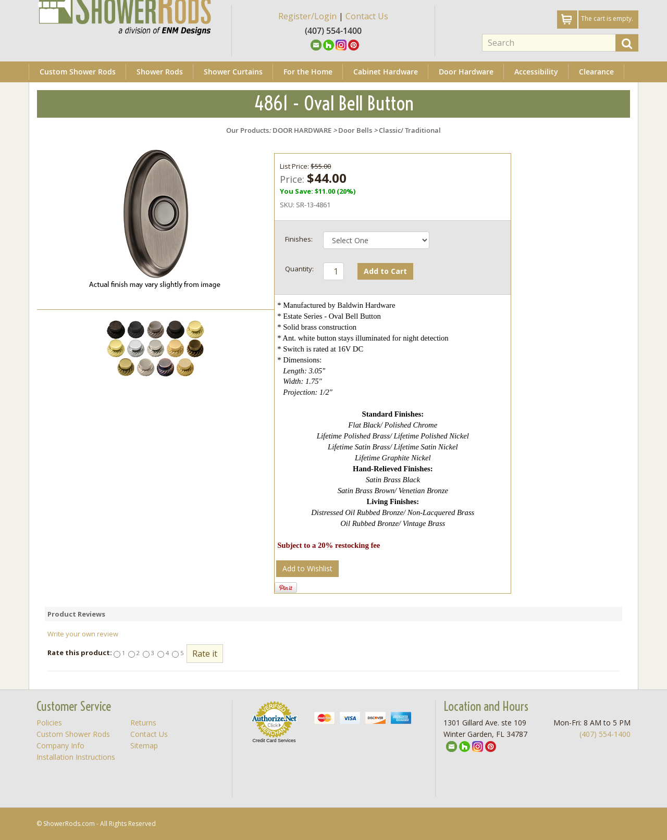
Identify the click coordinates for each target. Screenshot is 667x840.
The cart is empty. (607, 18)
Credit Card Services (273, 740)
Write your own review (82, 633)
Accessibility (536, 72)
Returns (143, 723)
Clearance (596, 72)
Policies (49, 723)
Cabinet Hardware (385, 72)
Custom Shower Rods (78, 72)
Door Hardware (466, 72)
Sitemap (144, 745)
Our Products (247, 130)
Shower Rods (160, 72)
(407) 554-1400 (605, 734)
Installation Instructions (75, 757)
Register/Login (307, 16)
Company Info (60, 745)
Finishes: (299, 239)
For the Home (307, 72)
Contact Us (366, 16)
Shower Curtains (233, 72)
